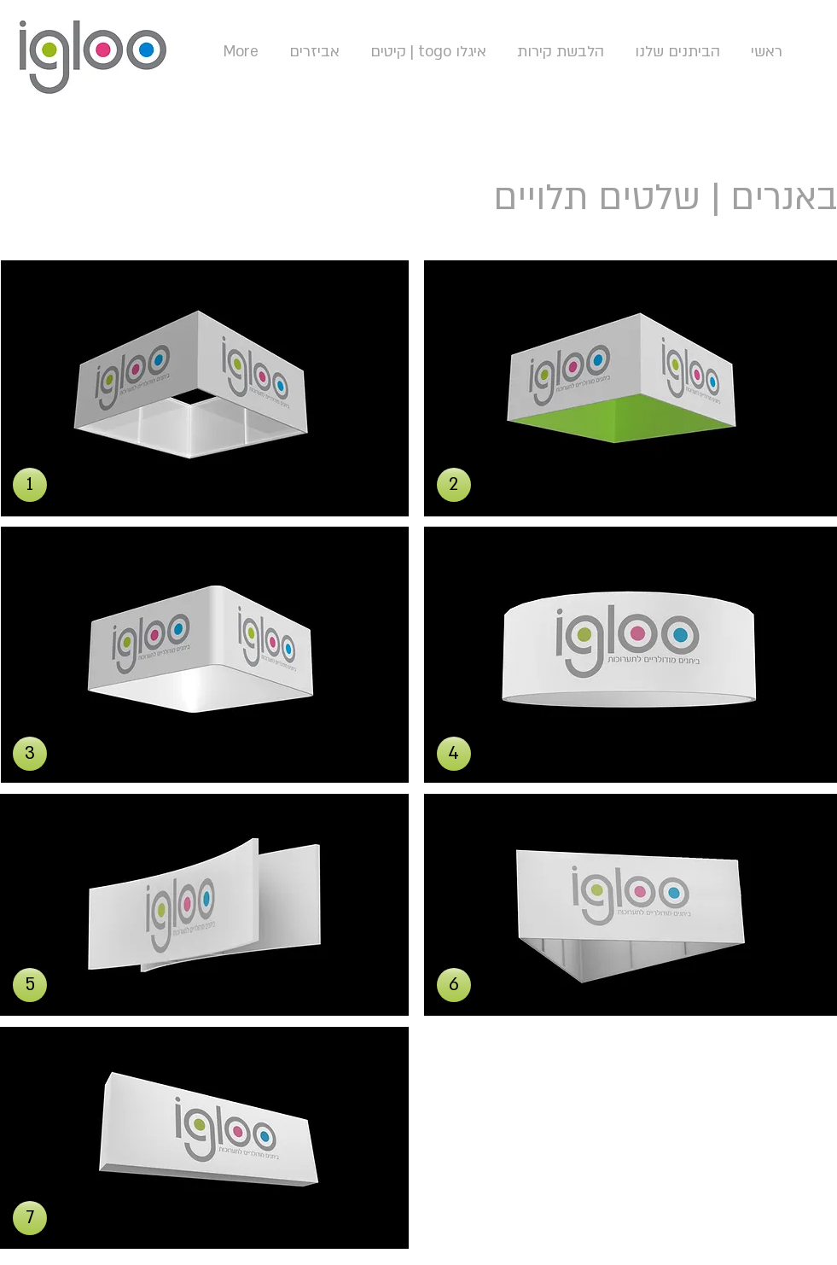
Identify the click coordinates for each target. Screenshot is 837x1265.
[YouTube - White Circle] (799, 50)
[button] (30, 485)
